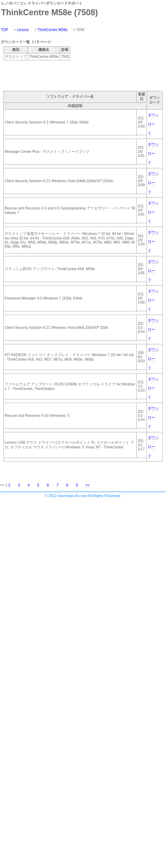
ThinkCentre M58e (52, 30)
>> (87, 485)
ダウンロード (153, 124)
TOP (4, 30)
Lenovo (23, 30)
